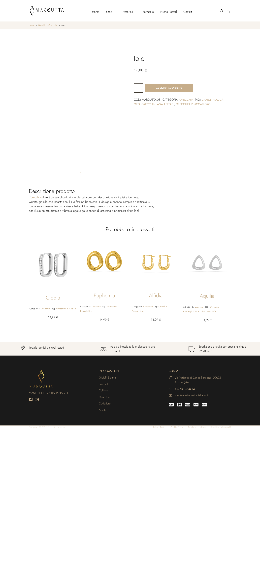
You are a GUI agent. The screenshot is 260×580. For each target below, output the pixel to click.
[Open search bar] (221, 11)
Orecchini (187, 100)
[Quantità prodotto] (138, 88)
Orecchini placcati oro (196, 104)
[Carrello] (228, 11)
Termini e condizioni (194, 578)
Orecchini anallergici (159, 104)
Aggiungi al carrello (169, 88)
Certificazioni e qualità (220, 578)
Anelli (102, 561)
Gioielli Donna (107, 527)
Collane (103, 541)
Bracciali (104, 534)
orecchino (37, 347)
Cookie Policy (172, 578)
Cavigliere (105, 554)
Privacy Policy (153, 578)
